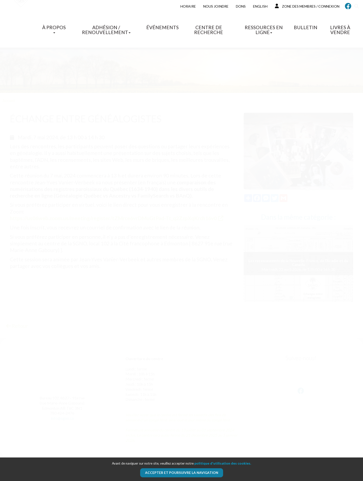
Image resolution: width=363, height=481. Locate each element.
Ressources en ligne (264, 30)
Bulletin (305, 27)
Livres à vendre (340, 30)
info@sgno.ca (62, 418)
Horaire (188, 6)
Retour (17, 326)
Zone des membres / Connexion (307, 6)
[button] (291, 298)
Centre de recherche (208, 30)
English (260, 6)
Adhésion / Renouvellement (106, 30)
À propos (54, 29)
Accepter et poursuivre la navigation (181, 473)
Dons (241, 6)
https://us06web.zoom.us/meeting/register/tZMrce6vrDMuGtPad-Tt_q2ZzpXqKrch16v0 (113, 218)
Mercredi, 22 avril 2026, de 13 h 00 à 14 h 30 (298, 265)
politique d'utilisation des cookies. (222, 463)
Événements (162, 27)
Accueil (8, 100)
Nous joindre (216, 6)
